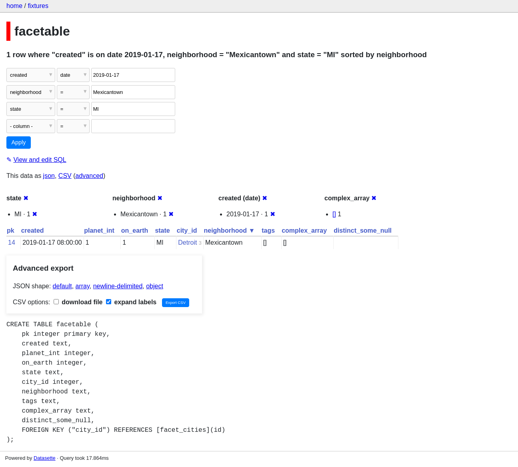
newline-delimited (118, 286)
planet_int (99, 230)
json (49, 175)
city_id (187, 230)
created (32, 230)
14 (11, 242)
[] (334, 214)
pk (10, 230)
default (62, 286)
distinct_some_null (363, 230)
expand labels (131, 302)
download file (78, 302)
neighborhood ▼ (229, 230)
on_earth (134, 230)
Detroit (187, 242)
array (83, 286)
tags (268, 230)
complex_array (304, 230)
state (162, 230)
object (154, 286)
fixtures (38, 5)
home (14, 5)
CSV (65, 175)
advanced (89, 175)
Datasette (45, 458)
